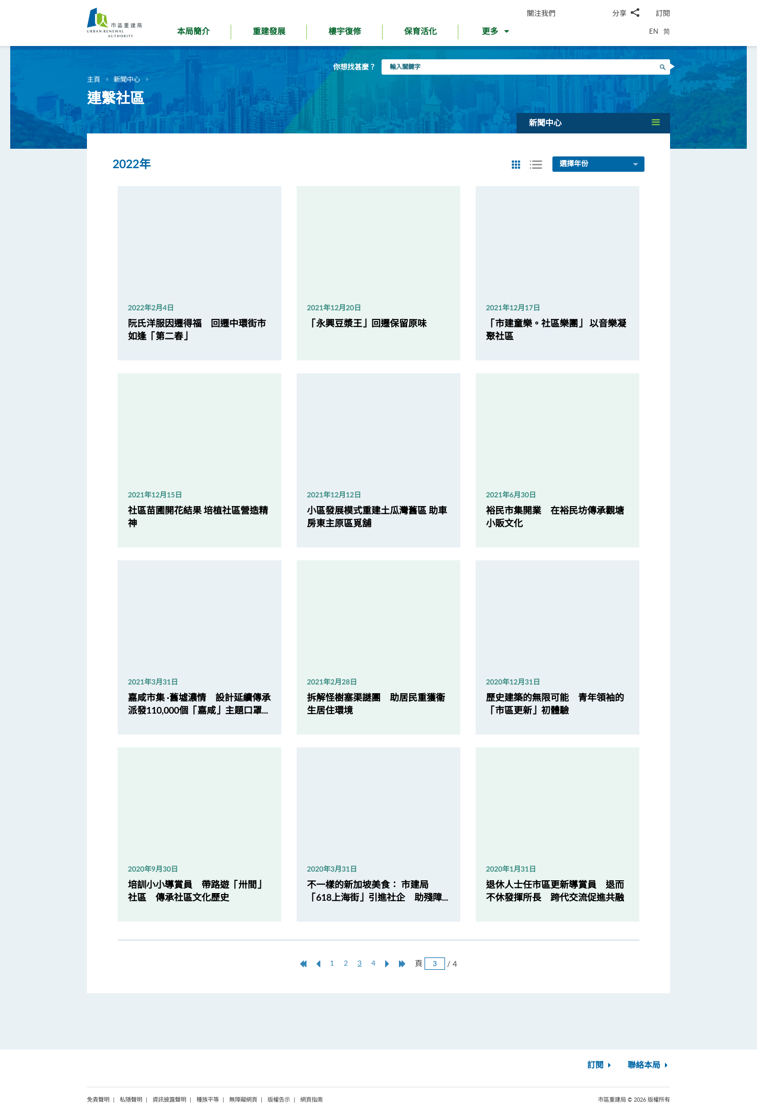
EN (653, 31)
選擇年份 (599, 165)
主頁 (93, 79)
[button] (496, 34)
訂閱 (663, 13)
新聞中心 (127, 79)
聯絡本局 (649, 1065)
